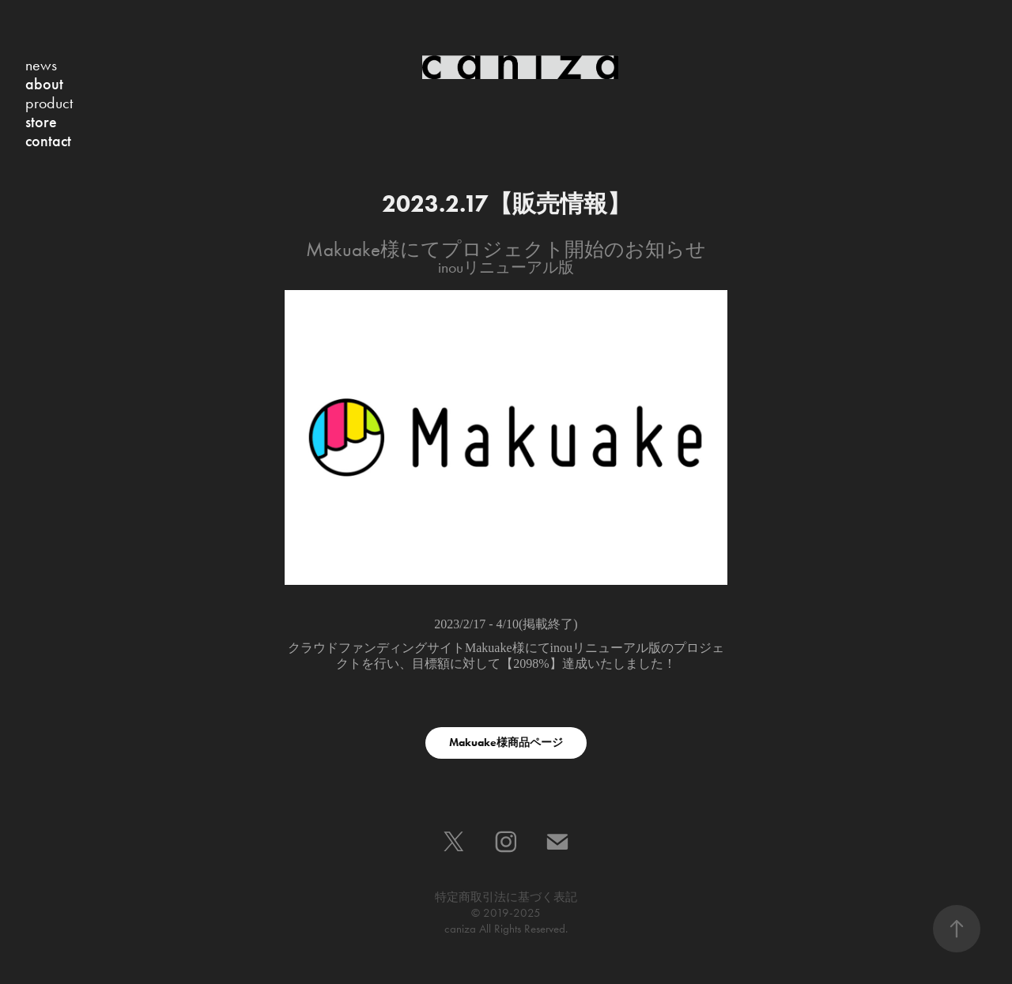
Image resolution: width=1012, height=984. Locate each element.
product (49, 102)
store (41, 121)
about (44, 83)
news (41, 64)
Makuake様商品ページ (506, 742)
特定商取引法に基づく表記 (506, 897)
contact (48, 140)
